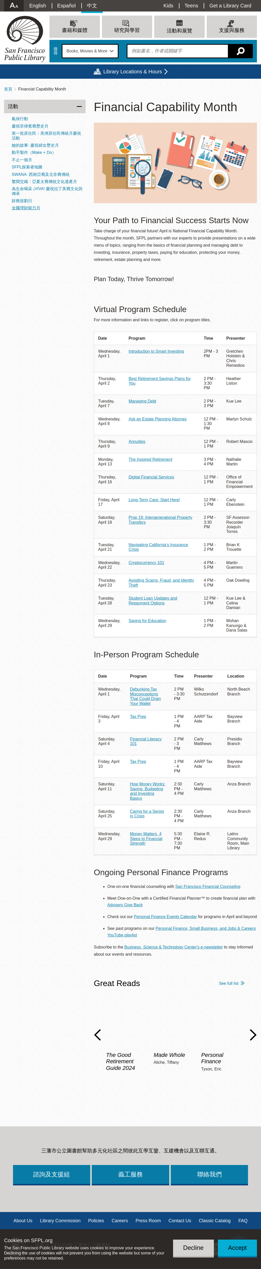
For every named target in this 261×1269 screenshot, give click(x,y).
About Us (23, 1220)
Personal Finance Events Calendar (165, 916)
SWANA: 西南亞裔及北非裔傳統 (41, 174)
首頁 (8, 89)
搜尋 (56, 51)
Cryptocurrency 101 (146, 563)
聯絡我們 (209, 1174)
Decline (193, 1247)
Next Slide (253, 1035)
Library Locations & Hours (132, 71)
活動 (13, 106)
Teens (191, 5)
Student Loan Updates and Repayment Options (152, 600)
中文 (92, 5)
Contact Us (179, 1220)
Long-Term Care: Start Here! (154, 500)
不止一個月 (22, 160)
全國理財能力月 (26, 208)
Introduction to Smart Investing (156, 351)
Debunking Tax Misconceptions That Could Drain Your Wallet (145, 696)
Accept (237, 1247)
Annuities (136, 441)
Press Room (148, 1220)
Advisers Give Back (125, 905)
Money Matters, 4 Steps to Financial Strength (146, 838)
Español (66, 5)
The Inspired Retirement (150, 459)
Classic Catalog (215, 1220)
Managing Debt (142, 401)
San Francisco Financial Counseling (207, 886)
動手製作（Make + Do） (34, 152)
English (37, 5)
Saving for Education (147, 621)
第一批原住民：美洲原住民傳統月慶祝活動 (46, 135)
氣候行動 (20, 119)
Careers (120, 1220)
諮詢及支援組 (51, 1174)
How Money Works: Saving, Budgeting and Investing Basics (147, 791)
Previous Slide (97, 1035)
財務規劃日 (22, 201)
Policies (96, 1220)
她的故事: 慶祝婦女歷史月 (35, 145)
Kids (168, 5)
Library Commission (60, 1220)
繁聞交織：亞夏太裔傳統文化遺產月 (44, 181)
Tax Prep (138, 716)
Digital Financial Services (151, 477)
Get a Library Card (230, 5)
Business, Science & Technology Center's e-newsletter (173, 947)
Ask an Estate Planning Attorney (157, 419)
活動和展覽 (179, 30)
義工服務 (130, 1174)
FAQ (242, 1220)
